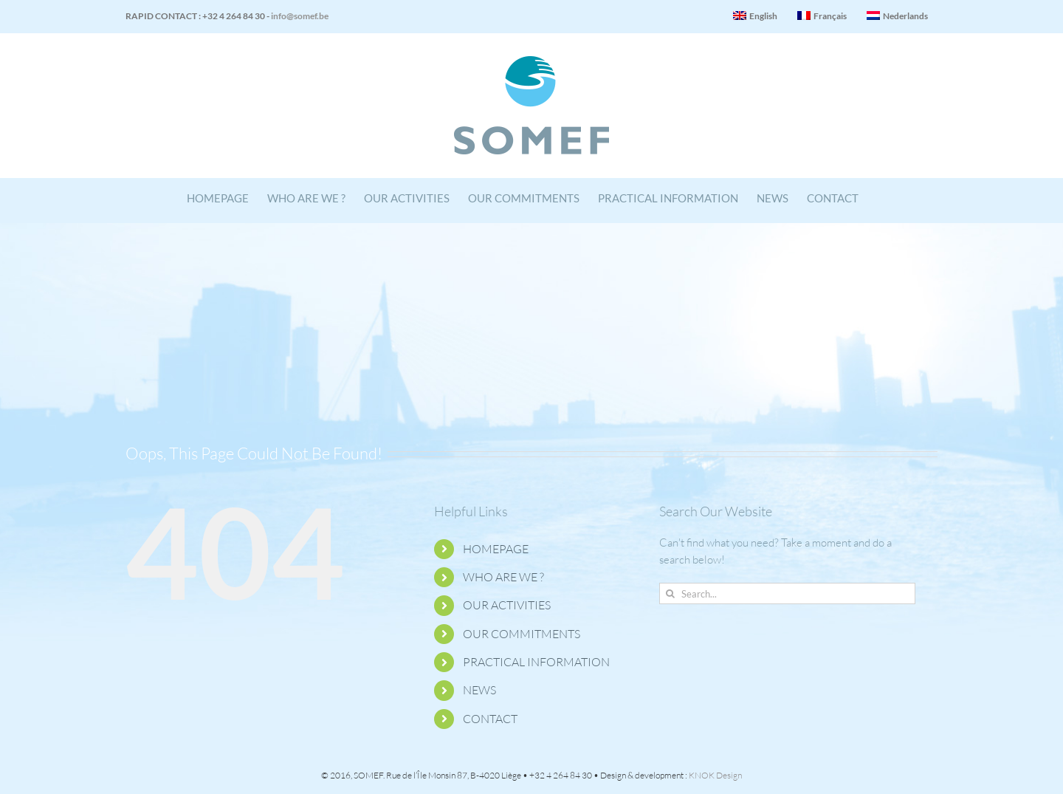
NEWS (479, 689)
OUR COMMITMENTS (521, 633)
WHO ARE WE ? (503, 576)
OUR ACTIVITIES (507, 605)
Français (822, 15)
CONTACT (490, 718)
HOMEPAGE (496, 548)
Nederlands (897, 15)
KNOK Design (715, 775)
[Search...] (787, 593)
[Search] (670, 593)
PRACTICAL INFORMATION (536, 661)
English (755, 15)
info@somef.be (299, 15)
